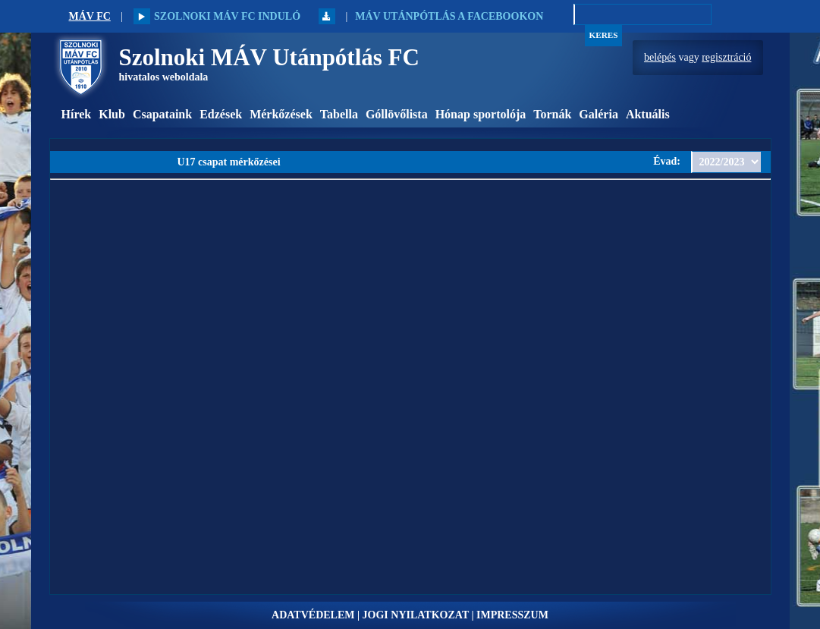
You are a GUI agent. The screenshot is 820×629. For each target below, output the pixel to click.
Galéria (598, 114)
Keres (603, 34)
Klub (112, 114)
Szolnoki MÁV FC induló (217, 16)
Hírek (76, 114)
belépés (660, 57)
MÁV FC (90, 16)
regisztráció (726, 57)
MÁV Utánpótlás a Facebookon (449, 16)
